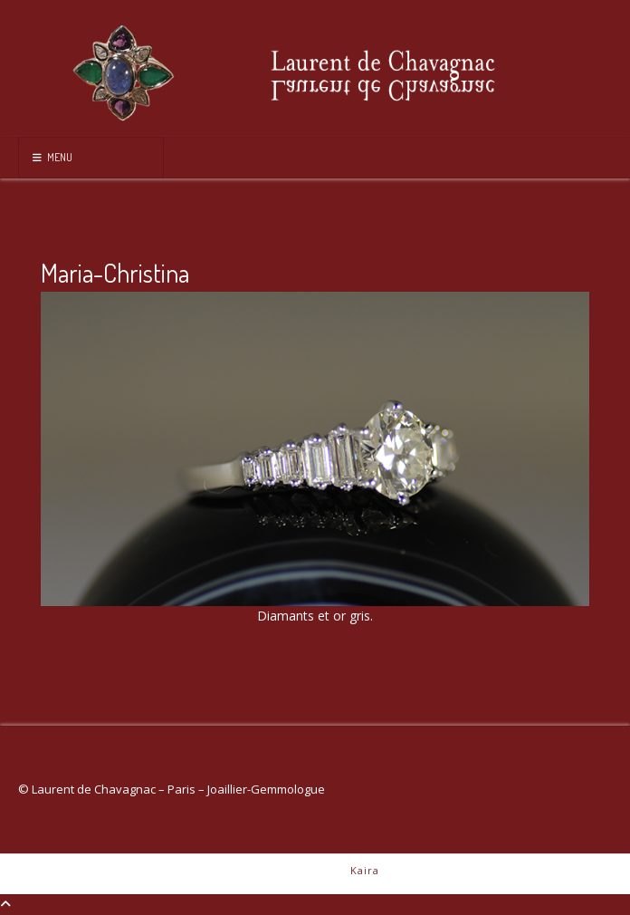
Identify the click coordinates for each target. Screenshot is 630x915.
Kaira (364, 870)
